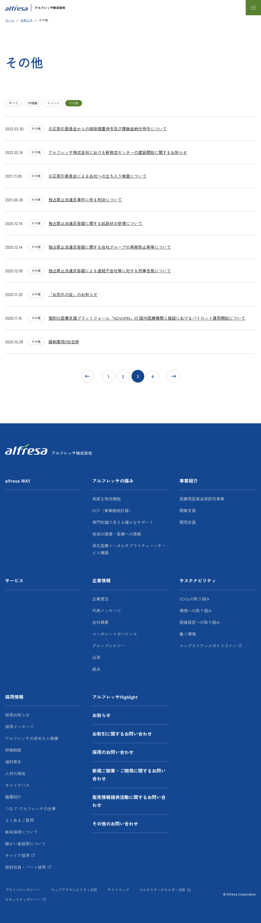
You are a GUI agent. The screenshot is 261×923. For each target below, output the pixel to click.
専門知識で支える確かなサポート (122, 522)
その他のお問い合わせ (115, 823)
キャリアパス (17, 785)
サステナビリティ (197, 580)
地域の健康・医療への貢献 (116, 534)
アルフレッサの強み (113, 480)
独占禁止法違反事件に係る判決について (85, 200)
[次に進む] (173, 376)
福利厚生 (13, 762)
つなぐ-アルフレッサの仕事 (30, 808)
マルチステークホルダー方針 (162, 889)
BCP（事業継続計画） (112, 510)
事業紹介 (188, 480)
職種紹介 (13, 797)
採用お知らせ (17, 715)
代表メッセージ (106, 610)
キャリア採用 (17, 855)
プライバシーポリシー (23, 889)
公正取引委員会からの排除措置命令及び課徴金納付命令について (107, 128)
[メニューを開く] (253, 7)
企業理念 (100, 599)
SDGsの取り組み (194, 599)
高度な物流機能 (106, 499)
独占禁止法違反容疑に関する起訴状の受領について (95, 223)
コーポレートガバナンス (114, 634)
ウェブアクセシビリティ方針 (74, 889)
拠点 (96, 669)
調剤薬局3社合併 (63, 342)
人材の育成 (15, 773)
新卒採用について (21, 832)
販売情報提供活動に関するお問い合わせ (129, 801)
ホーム (9, 20)
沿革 (96, 657)
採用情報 (14, 696)
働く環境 (187, 634)
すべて (13, 103)
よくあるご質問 (19, 820)
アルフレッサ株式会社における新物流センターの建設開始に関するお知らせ (117, 152)
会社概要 (100, 622)
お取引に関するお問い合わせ (122, 733)
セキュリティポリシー (23, 899)
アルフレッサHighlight (115, 696)
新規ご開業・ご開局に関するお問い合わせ (129, 774)
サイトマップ (118, 889)
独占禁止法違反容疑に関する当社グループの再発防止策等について (109, 247)
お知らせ (26, 20)
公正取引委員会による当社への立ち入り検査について (97, 176)
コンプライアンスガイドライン (208, 645)
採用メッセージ (19, 726)
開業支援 (187, 510)
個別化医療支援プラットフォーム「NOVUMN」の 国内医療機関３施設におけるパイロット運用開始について (146, 318)
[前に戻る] (87, 376)
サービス (14, 580)
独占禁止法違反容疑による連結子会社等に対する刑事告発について (109, 271)
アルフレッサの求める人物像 (31, 738)
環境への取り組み (195, 610)
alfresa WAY (18, 480)
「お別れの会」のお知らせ (72, 294)
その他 (73, 103)
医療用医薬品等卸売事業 (201, 499)
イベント (53, 103)
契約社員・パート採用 (25, 867)
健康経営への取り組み (199, 622)
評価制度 (13, 750)
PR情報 (32, 103)
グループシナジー (108, 645)
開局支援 (187, 522)
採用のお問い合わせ (113, 752)
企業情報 (101, 580)
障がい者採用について (25, 844)
